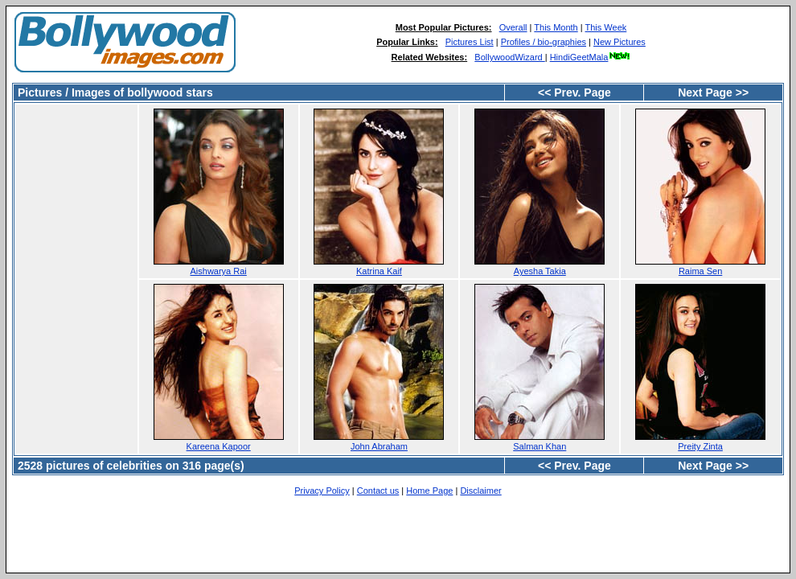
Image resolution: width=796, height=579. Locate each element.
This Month (555, 27)
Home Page (429, 490)
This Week (606, 27)
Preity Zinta (700, 446)
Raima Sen (700, 271)
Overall (513, 27)
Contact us (378, 490)
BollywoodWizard (509, 57)
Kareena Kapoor (219, 446)
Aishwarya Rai (219, 271)
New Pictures (619, 42)
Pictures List (469, 42)
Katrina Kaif (379, 271)
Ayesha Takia (540, 271)
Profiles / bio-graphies (543, 42)
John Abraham (379, 446)
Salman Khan (539, 446)
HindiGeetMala (590, 57)
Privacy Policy (321, 490)
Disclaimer (480, 490)
